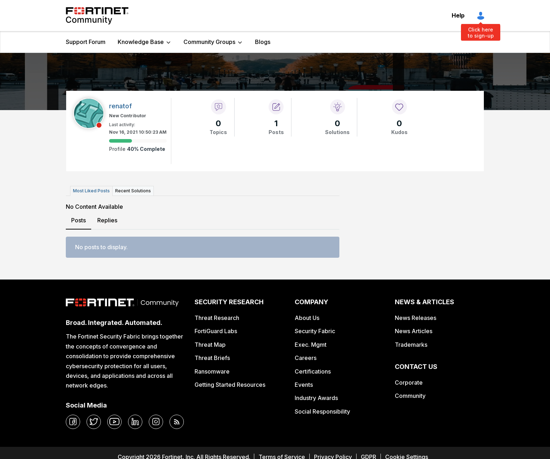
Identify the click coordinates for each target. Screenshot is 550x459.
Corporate (409, 382)
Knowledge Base (141, 41)
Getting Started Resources (230, 384)
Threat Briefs (212, 357)
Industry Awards (316, 397)
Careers (305, 357)
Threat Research (217, 317)
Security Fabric (315, 331)
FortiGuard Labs (216, 331)
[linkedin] (135, 422)
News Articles (413, 331)
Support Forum (85, 41)
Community (410, 395)
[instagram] (156, 422)
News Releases (415, 317)
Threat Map (210, 344)
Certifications (313, 371)
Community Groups (209, 41)
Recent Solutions (133, 190)
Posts (78, 220)
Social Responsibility (322, 411)
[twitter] (94, 422)
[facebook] (73, 422)
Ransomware (212, 371)
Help (458, 15)
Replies (107, 220)
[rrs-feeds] (177, 422)
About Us (307, 317)
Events (304, 384)
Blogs (262, 41)
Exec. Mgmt (310, 344)
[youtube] (114, 422)
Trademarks (411, 344)
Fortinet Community (97, 16)
